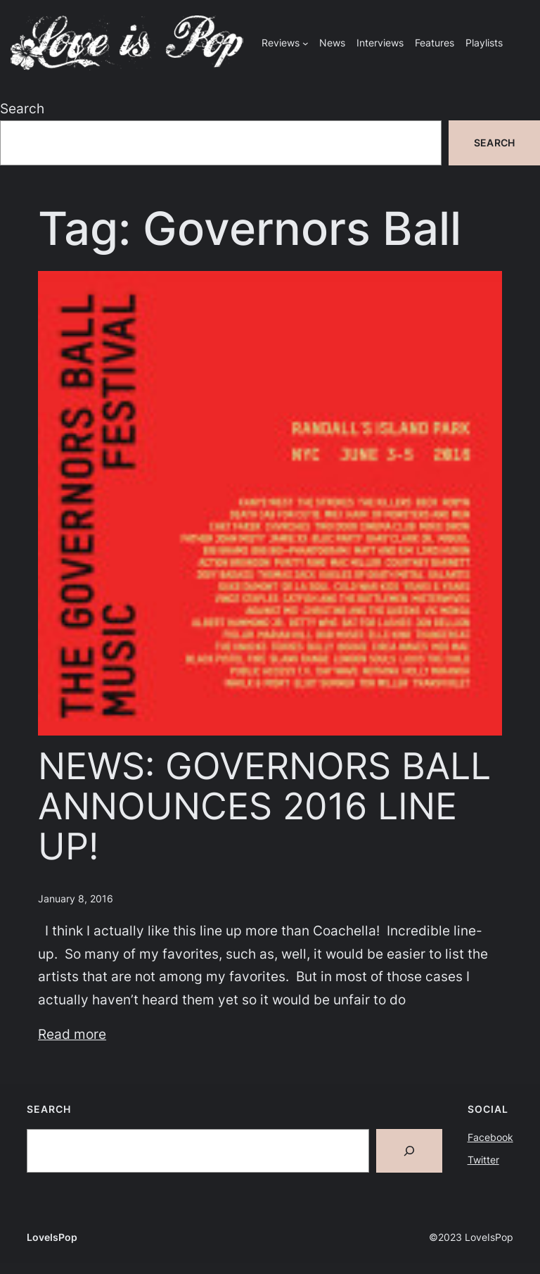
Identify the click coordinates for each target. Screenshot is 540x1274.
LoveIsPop (52, 1237)
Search (22, 108)
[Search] (409, 1151)
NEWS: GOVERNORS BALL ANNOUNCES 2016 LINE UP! (264, 807)
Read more (72, 1034)
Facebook (490, 1137)
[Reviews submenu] (305, 43)
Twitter (483, 1160)
